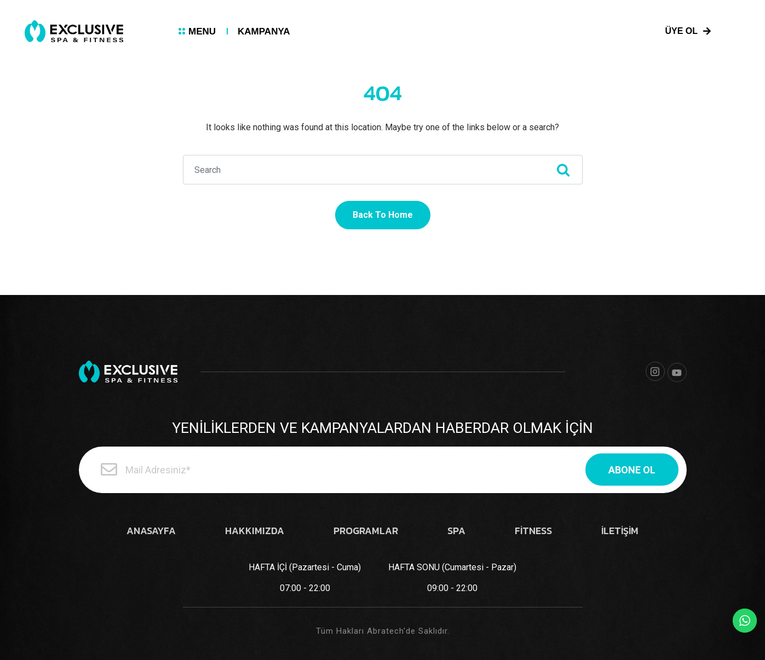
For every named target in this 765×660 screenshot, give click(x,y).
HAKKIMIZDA (254, 530)
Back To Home (383, 215)
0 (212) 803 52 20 (433, 32)
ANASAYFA (151, 530)
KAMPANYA (264, 31)
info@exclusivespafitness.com (562, 32)
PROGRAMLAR (365, 530)
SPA (456, 530)
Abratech (385, 631)
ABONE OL (631, 470)
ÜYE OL (688, 31)
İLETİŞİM (620, 530)
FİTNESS (533, 530)
